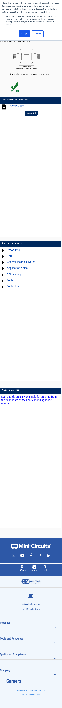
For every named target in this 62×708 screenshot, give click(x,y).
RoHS (10, 256)
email (34, 569)
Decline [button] (38, 34)
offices (22, 569)
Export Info (13, 250)
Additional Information (12, 243)
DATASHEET (17, 106)
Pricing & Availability (11, 390)
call (45, 569)
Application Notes (17, 268)
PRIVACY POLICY (38, 690)
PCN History (14, 274)
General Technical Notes (21, 262)
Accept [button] (24, 34)
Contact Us (13, 286)
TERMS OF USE (23, 690)
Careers (13, 681)
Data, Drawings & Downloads (15, 99)
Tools (10, 280)
